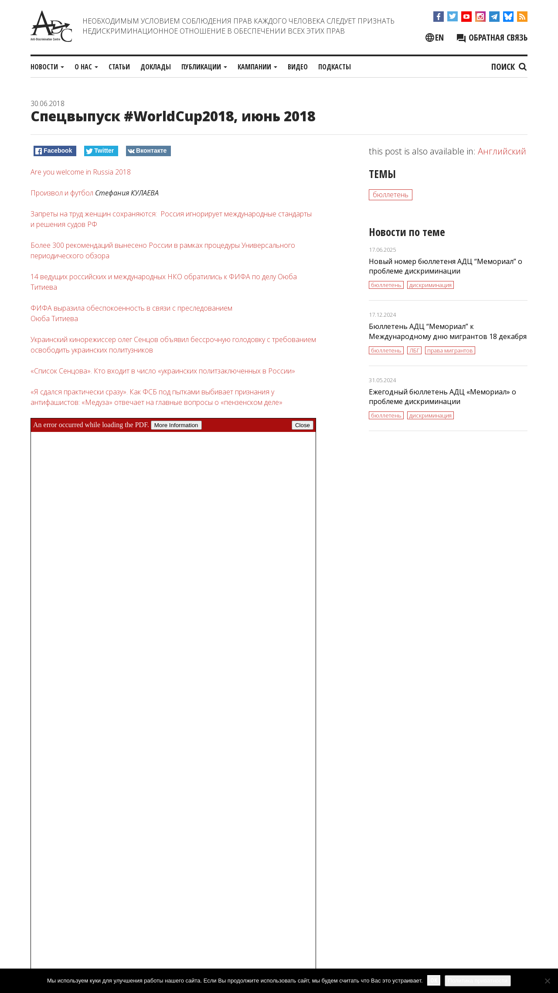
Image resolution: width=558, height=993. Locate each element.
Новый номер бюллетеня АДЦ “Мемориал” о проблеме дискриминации (445, 266)
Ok (433, 980)
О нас (86, 67)
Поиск (509, 66)
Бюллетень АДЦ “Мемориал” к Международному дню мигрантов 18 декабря (448, 331)
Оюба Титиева (54, 318)
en (439, 37)
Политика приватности (477, 980)
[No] (547, 980)
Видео (298, 67)
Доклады (155, 67)
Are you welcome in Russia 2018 (81, 172)
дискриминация (430, 285)
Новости (47, 67)
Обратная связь (491, 37)
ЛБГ (414, 350)
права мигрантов (450, 350)
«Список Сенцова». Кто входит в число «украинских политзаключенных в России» (163, 371)
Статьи (119, 67)
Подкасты (334, 67)
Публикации (204, 67)
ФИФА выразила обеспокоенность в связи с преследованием (131, 308)
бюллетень (390, 194)
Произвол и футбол (62, 193)
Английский (502, 151)
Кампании (257, 67)
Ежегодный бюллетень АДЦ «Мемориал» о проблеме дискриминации (442, 397)
